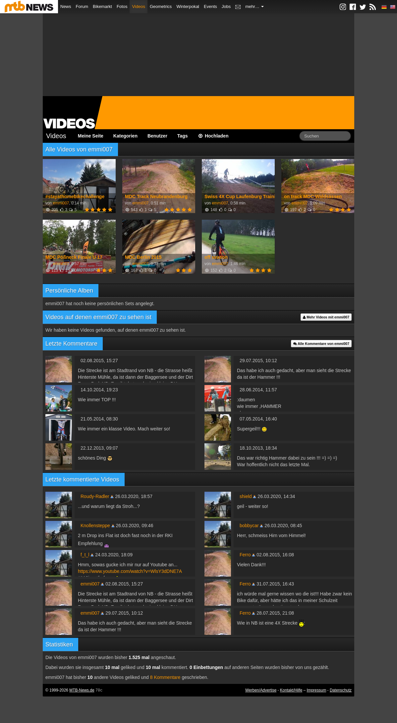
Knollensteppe (95, 525)
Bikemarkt (102, 6)
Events (210, 6)
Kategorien (125, 136)
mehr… (254, 6)
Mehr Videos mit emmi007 (326, 317)
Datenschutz (341, 690)
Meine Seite (90, 136)
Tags (182, 136)
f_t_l (85, 554)
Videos (138, 6)
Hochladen (213, 136)
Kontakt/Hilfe (291, 690)
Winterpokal (187, 6)
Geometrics (161, 6)
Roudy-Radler (95, 496)
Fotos (122, 6)
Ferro (245, 554)
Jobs (226, 6)
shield (246, 496)
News (65, 6)
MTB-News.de (81, 690)
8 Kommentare (165, 677)
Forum (82, 6)
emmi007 (61, 203)
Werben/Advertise (260, 690)
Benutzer (157, 136)
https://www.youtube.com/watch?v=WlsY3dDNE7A (130, 571)
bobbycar (249, 525)
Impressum (316, 690)
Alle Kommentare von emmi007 (321, 344)
